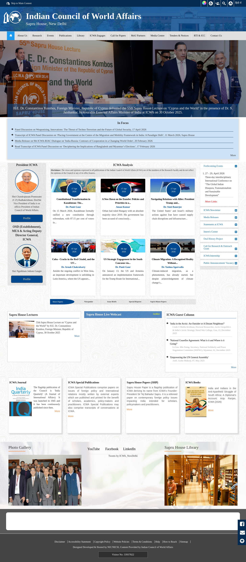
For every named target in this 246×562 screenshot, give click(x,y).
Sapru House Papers (158, 302)
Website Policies (121, 541)
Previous (9, 82)
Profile (27, 218)
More (233, 155)
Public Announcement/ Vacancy (220, 263)
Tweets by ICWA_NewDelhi (122, 455)
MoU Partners (138, 35)
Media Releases (220, 217)
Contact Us (216, 35)
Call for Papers (118, 35)
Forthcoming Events (220, 166)
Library (81, 35)
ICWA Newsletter (220, 210)
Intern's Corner (220, 231)
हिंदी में (238, 3)
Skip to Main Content (19, 4)
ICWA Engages (97, 35)
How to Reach (170, 541)
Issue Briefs (111, 302)
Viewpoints (88, 302)
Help (157, 541)
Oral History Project (220, 239)
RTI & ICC (199, 35)
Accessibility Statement (79, 541)
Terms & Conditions (142, 541)
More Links (211, 201)
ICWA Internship (220, 256)
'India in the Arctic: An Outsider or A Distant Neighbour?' (197, 323)
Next (237, 82)
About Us (22, 35)
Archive (156, 314)
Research (37, 35)
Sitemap (184, 541)
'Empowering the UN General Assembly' (189, 357)
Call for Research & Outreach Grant (220, 247)
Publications (65, 35)
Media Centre (158, 35)
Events (50, 35)
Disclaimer (60, 541)
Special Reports (135, 302)
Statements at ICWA (220, 224)
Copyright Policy (102, 541)
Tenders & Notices (179, 35)
